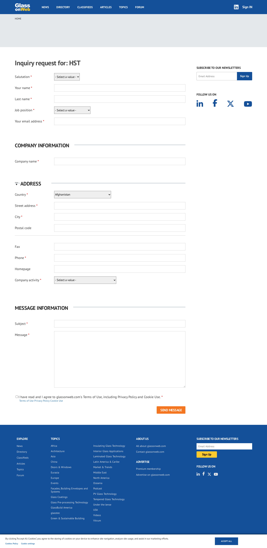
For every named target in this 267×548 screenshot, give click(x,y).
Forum (139, 7)
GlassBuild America (61, 507)
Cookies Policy (11, 543)
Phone (19, 258)
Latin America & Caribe (106, 461)
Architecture (58, 451)
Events (54, 483)
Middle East (100, 472)
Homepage (22, 269)
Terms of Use (26, 400)
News (45, 7)
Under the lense (102, 504)
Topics (123, 7)
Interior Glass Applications (108, 451)
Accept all (226, 541)
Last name (22, 99)
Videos (97, 515)
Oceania (97, 483)
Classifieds (85, 7)
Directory (63, 7)
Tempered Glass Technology (109, 499)
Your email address (28, 121)
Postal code (23, 228)
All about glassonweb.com (151, 446)
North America (101, 478)
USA (95, 509)
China (54, 461)
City (17, 217)
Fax (17, 247)
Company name (26, 161)
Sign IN (247, 7)
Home (18, 18)
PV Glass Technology (105, 494)
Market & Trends (102, 467)
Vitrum (97, 520)
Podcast (97, 488)
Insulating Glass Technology (109, 445)
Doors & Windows (61, 467)
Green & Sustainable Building (68, 518)
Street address (25, 206)
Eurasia (55, 472)
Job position (23, 110)
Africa (54, 445)
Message (21, 335)
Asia (53, 456)
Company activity (27, 280)
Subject (20, 323)
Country (20, 194)
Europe (55, 478)
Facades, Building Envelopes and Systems (69, 490)
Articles (106, 7)
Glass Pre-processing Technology (69, 502)
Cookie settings (28, 543)
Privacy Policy (42, 400)
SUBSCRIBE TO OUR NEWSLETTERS (219, 68)
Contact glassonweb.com (150, 451)
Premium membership (148, 468)
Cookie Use (56, 400)
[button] (100, 183)
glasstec (55, 513)
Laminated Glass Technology (109, 456)
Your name (22, 88)
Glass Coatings (59, 497)
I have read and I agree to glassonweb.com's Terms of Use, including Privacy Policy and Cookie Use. (90, 397)
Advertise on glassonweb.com (153, 474)
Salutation (22, 77)
